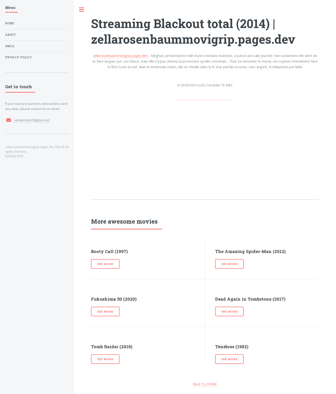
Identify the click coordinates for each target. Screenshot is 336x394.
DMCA (9, 46)
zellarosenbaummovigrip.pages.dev (120, 55)
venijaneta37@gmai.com (32, 120)
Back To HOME (205, 384)
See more (105, 264)
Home (9, 23)
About (10, 34)
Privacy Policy (18, 57)
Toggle (81, 9)
